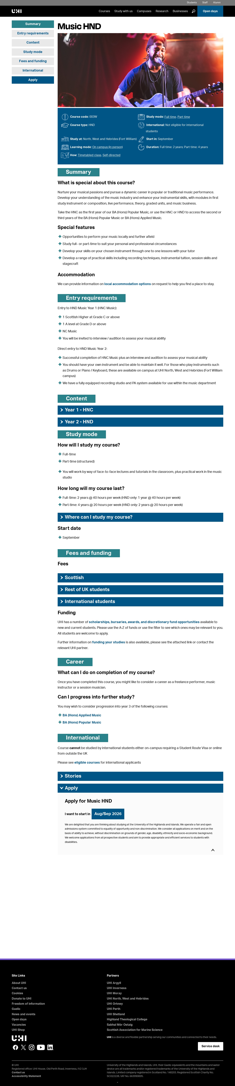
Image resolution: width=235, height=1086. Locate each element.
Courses (104, 11)
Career (75, 662)
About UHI (19, 983)
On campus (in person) (107, 147)
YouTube (41, 1047)
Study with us (123, 11)
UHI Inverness (116, 988)
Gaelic (16, 1008)
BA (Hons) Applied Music (82, 715)
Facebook (15, 1047)
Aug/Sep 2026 (108, 814)
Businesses (180, 11)
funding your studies (108, 642)
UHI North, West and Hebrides (128, 998)
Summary (33, 24)
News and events (23, 1014)
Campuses (144, 11)
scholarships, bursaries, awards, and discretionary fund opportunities (144, 622)
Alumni (216, 2)
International (33, 70)
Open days (210, 11)
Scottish (71, 577)
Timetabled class (89, 155)
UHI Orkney (115, 1003)
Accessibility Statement (26, 1076)
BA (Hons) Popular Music (82, 722)
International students (87, 601)
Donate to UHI (21, 998)
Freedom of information (28, 1003)
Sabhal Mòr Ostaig (120, 1024)
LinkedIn (50, 1047)
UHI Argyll (114, 983)
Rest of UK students (84, 589)
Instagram (31, 1047)
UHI (109, 1037)
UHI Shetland (116, 1014)
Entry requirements (33, 33)
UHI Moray (114, 993)
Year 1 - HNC (76, 410)
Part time (184, 116)
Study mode (32, 52)
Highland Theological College (127, 1019)
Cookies (17, 993)
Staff (205, 2)
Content (32, 42)
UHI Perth (113, 1008)
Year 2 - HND (76, 422)
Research (162, 11)
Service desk (211, 1046)
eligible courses (87, 762)
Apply (32, 80)
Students (192, 2)
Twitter (23, 1047)
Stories (70, 776)
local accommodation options (127, 284)
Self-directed (111, 155)
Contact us (19, 988)
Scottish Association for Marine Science (134, 1029)
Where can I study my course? (95, 517)
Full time (170, 116)
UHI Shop (18, 1029)
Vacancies (19, 1024)
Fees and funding (33, 61)
